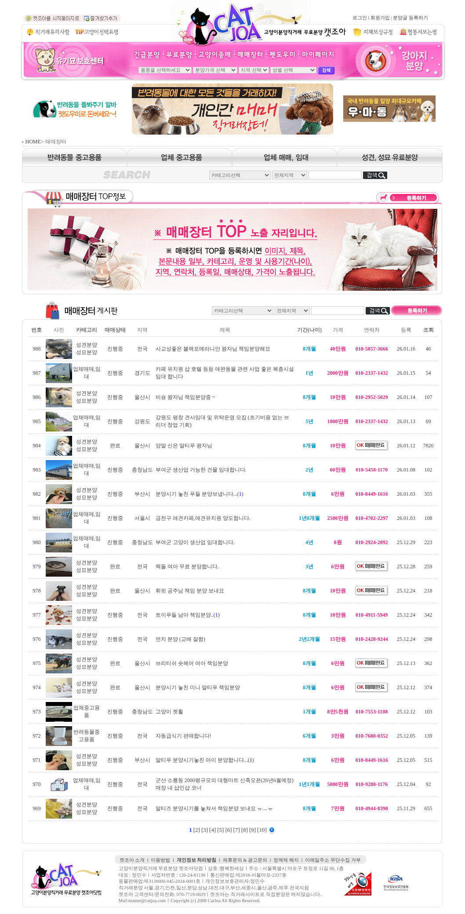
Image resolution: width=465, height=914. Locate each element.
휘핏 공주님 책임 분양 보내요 (190, 591)
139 (428, 736)
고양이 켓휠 (169, 712)
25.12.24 (406, 591)
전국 (142, 349)
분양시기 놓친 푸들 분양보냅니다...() (199, 494)
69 (428, 421)
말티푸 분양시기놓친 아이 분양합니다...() (205, 760)
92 (428, 784)
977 (36, 615)
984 (36, 445)
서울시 (142, 518)
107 (428, 397)
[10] (262, 829)
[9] (252, 829)
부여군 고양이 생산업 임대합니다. (195, 542)
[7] (236, 829)
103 (428, 712)
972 (36, 736)
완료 (115, 445)
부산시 (142, 494)
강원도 (142, 421)
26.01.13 (406, 421)
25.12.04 (406, 784)
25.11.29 (406, 808)
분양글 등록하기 (410, 17)
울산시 (142, 397)
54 (428, 373)
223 (428, 542)
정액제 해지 (286, 860)
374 (428, 687)
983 (36, 470)
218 (428, 591)
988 (36, 349)
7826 (428, 445)
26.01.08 (406, 470)
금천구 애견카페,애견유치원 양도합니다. (203, 518)
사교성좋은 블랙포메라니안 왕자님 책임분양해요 (213, 349)
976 (36, 639)
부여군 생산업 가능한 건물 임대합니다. (201, 470)
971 (36, 760)
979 (36, 566)
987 (36, 373)
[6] (228, 829)
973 (36, 712)
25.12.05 (406, 736)
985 (36, 421)
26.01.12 (406, 445)
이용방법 (160, 860)
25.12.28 (406, 566)
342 (428, 615)
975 (36, 663)
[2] (196, 829)
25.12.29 (406, 542)
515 (428, 760)
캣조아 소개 (132, 860)
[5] (220, 829)
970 (36, 784)
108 (428, 518)
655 (428, 808)
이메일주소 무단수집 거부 (332, 860)
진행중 (115, 349)
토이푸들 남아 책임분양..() (188, 615)
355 (428, 494)
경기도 (142, 373)
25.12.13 (406, 663)
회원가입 (380, 17)
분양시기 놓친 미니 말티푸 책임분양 (198, 687)
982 (36, 494)
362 (428, 663)
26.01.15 (406, 373)
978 (36, 591)
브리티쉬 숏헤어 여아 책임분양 (192, 663)
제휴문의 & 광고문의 (245, 860)
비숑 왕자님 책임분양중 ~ (185, 397)
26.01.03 (406, 494)
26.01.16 (406, 349)
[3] (204, 829)
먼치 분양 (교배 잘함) (180, 639)
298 (428, 639)
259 (428, 566)
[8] (244, 829)
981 (36, 518)
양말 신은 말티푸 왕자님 (184, 445)
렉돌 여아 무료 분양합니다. (187, 566)
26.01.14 (406, 397)
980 (36, 542)
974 (36, 687)
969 (36, 808)
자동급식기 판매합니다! (183, 736)
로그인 (359, 17)
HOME (33, 142)
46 (428, 349)
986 (36, 397)
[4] (212, 829)
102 (428, 470)
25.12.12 (406, 687)
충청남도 (142, 470)
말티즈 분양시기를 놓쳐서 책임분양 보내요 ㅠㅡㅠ (214, 808)
